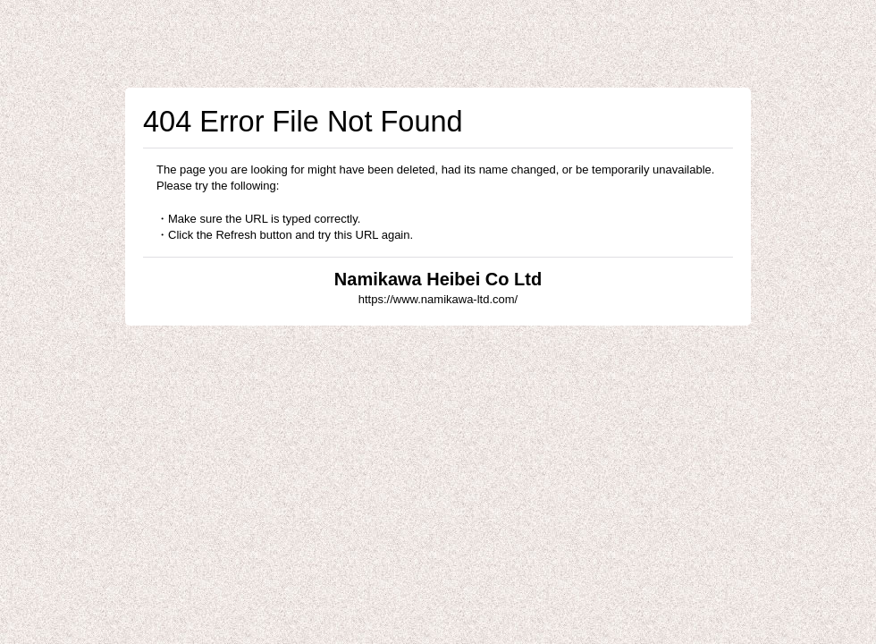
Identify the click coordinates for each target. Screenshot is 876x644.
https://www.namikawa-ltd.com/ (438, 299)
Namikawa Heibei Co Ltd (438, 279)
